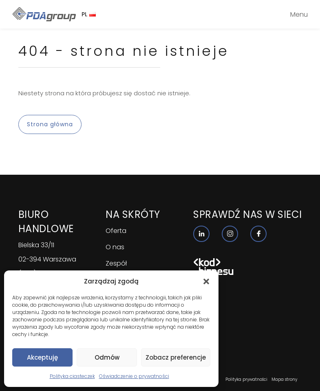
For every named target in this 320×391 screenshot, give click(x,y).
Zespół (116, 263)
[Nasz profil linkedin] (201, 233)
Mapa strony (284, 379)
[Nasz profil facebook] (258, 233)
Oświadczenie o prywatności (134, 376)
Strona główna (50, 124)
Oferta (116, 230)
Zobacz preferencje (176, 357)
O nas (115, 247)
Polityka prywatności (246, 379)
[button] (206, 281)
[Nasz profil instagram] (230, 233)
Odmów (107, 357)
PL (89, 14)
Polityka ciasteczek (72, 376)
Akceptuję (42, 357)
